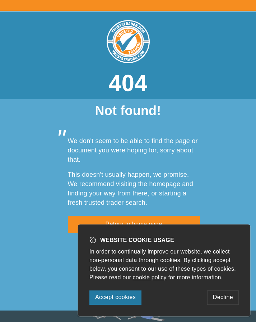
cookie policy (150, 277)
